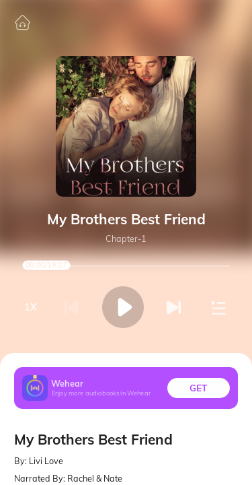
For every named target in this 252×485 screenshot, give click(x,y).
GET (198, 387)
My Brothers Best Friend (126, 219)
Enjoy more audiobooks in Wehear (101, 394)
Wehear (67, 384)
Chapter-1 (126, 239)
